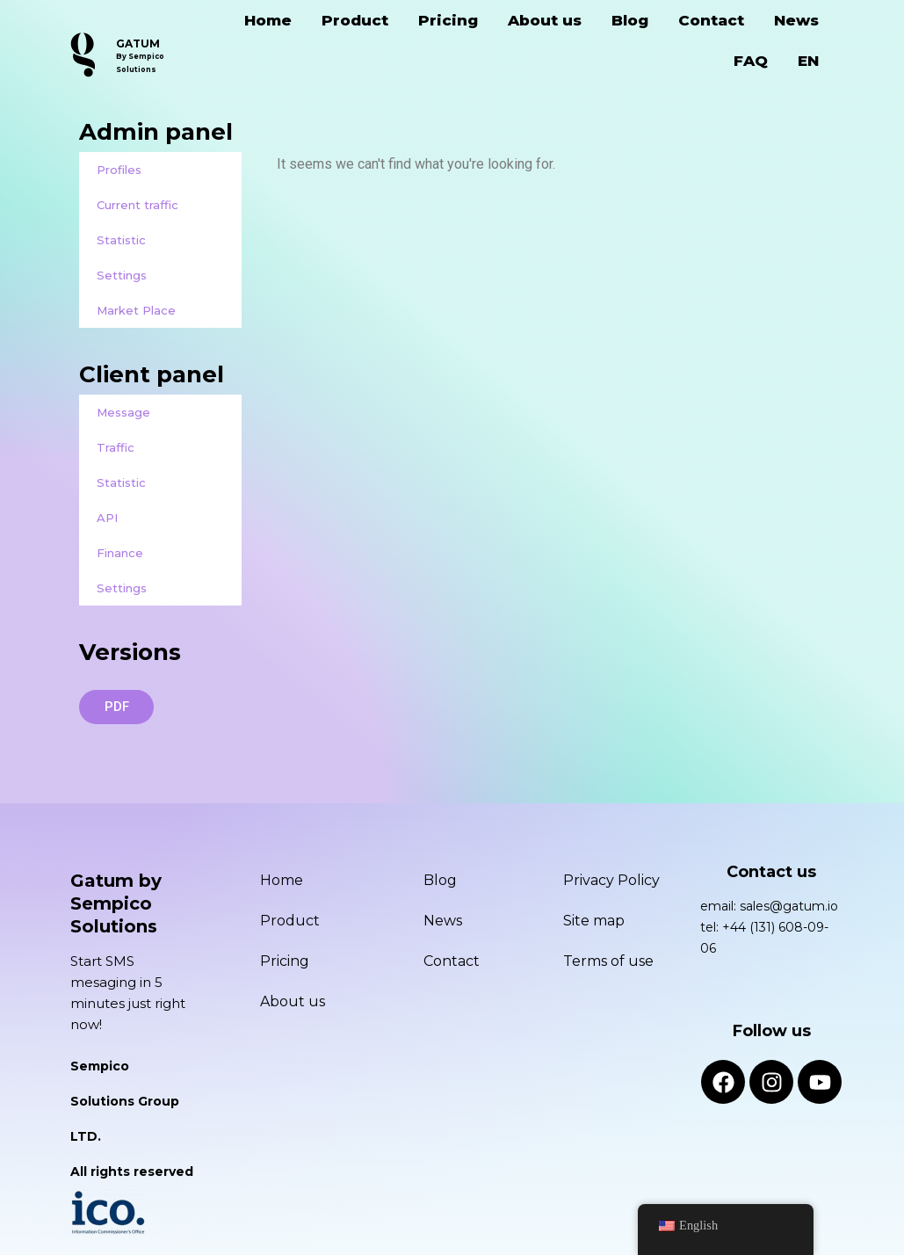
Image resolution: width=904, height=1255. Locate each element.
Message (123, 412)
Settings (122, 275)
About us (545, 20)
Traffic (115, 447)
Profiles (119, 170)
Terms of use (608, 961)
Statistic (121, 240)
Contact (711, 20)
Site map (594, 920)
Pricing (448, 20)
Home (268, 20)
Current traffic (137, 205)
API (107, 518)
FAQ (751, 60)
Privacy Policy (611, 880)
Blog (629, 20)
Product (355, 20)
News (796, 20)
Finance (120, 553)
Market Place (136, 310)
